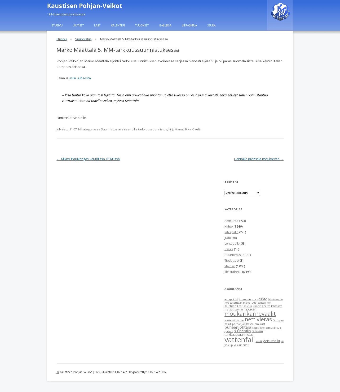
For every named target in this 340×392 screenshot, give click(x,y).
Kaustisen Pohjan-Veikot (84, 5)
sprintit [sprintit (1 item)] (229, 331)
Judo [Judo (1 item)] (253, 302)
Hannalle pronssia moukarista (259, 159)
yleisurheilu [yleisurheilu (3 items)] (271, 340)
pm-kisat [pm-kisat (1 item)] (260, 324)
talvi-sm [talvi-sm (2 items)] (257, 331)
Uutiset (78, 25)
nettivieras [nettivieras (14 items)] (258, 319)
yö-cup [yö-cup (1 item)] (229, 345)
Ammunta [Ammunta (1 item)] (245, 299)
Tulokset (142, 25)
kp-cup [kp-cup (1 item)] (247, 306)
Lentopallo (232, 243)
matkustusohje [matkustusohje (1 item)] (234, 309)
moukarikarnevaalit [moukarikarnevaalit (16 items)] (250, 313)
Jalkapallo (231, 232)
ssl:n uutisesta (80, 78)
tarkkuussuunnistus (152, 129)
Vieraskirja (189, 25)
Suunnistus (83, 39)
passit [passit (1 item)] (228, 324)
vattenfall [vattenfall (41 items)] (240, 339)
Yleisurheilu (233, 272)
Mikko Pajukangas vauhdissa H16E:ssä (88, 159)
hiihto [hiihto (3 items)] (263, 299)
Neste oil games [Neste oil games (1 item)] (234, 320)
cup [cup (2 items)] (255, 299)
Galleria (165, 25)
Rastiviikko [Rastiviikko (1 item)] (258, 327)
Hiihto (229, 226)
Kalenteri (118, 25)
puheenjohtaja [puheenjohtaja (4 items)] (238, 327)
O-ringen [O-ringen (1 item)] (278, 320)
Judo (228, 238)
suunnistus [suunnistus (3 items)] (242, 330)
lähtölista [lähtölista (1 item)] (276, 306)
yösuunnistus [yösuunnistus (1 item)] (241, 345)
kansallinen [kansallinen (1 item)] (264, 302)
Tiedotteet (232, 260)
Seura (211, 25)
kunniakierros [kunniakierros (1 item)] (261, 306)
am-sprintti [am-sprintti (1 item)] (231, 299)
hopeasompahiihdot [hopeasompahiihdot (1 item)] (237, 302)
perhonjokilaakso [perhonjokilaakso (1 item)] (243, 324)
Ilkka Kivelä (193, 129)
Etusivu (57, 25)
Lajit (97, 25)
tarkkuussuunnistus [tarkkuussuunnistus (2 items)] (239, 334)
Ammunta (231, 221)
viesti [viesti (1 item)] (259, 341)
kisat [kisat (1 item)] (240, 306)
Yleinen (230, 266)
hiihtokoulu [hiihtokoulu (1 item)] (275, 299)
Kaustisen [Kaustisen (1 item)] (230, 306)
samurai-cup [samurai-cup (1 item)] (273, 327)
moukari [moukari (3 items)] (250, 309)
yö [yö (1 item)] (282, 341)
